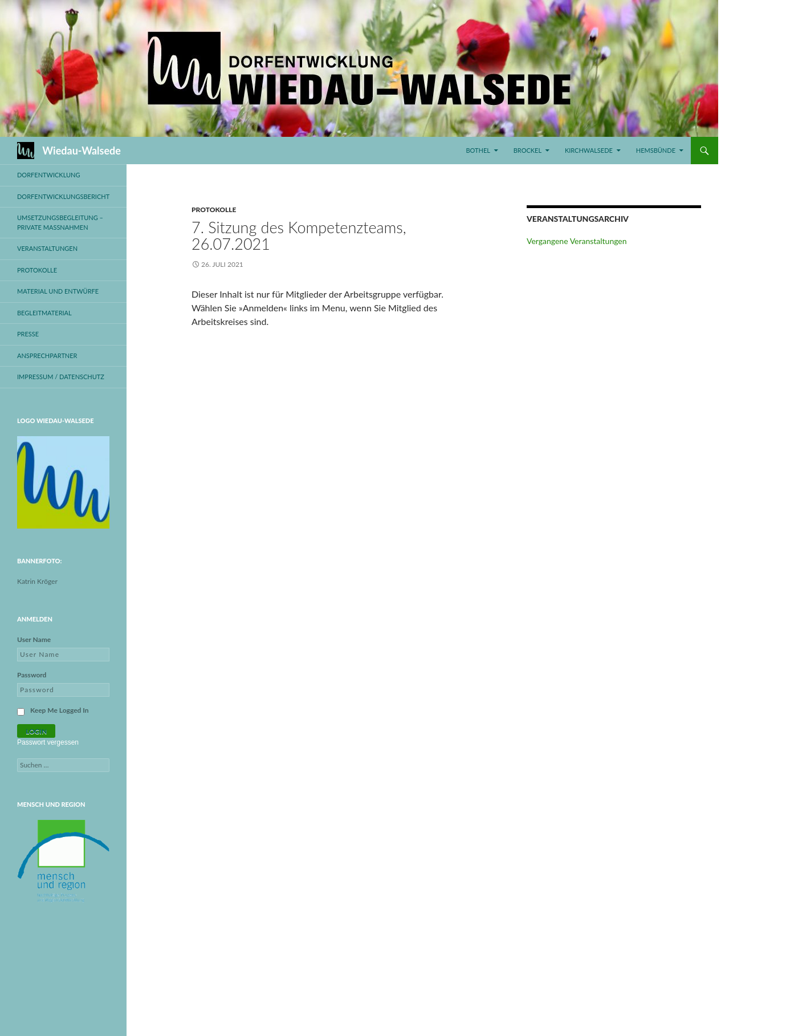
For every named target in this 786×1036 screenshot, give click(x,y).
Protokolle (214, 209)
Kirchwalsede (589, 150)
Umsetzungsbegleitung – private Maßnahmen (60, 222)
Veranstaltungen (47, 248)
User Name (34, 639)
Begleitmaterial (44, 312)
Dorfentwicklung (48, 174)
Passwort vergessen (48, 742)
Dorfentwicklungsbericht (63, 196)
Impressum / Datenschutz (60, 376)
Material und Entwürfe (58, 291)
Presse (28, 334)
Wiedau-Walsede (81, 150)
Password (31, 675)
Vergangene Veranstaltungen (577, 241)
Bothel (478, 150)
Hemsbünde (655, 150)
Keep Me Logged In (59, 710)
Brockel (527, 150)
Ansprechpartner (47, 355)
